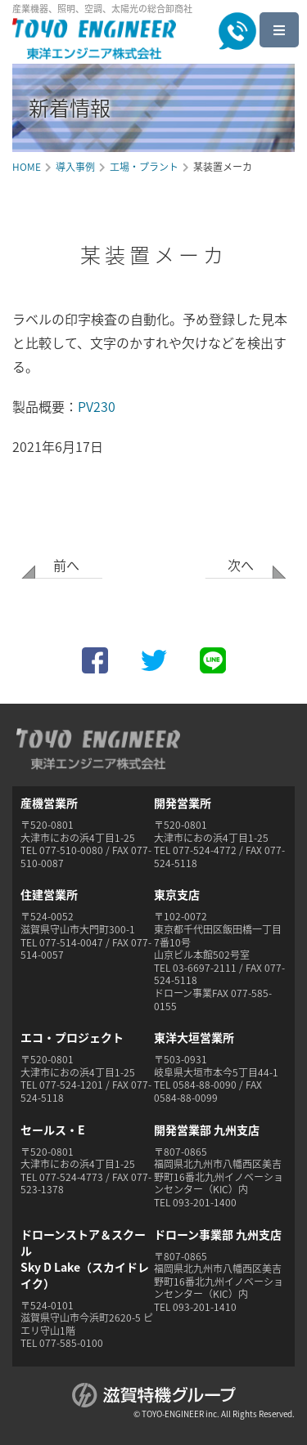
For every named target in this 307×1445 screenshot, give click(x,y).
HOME (26, 166)
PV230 (96, 406)
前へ (66, 565)
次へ (241, 565)
